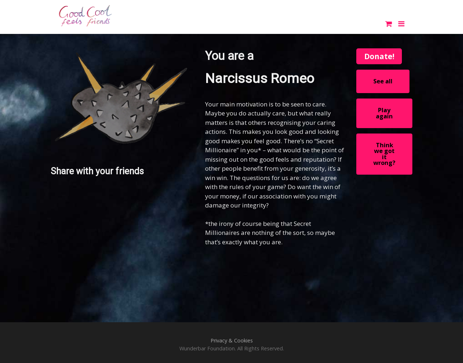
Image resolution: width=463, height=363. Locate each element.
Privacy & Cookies (232, 340)
